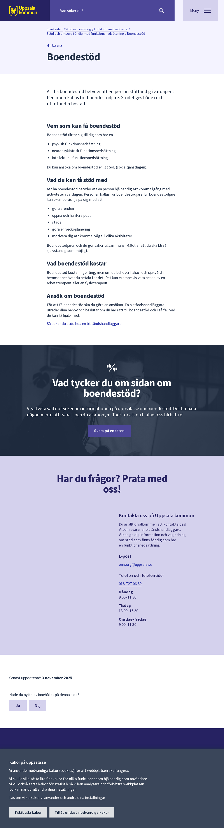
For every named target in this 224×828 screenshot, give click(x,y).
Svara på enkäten (109, 430)
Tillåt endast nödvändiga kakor (82, 812)
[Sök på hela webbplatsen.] (88, 10)
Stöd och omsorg (78, 29)
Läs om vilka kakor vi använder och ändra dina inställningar (57, 797)
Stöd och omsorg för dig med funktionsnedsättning (85, 33)
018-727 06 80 (130, 583)
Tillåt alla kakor (28, 812)
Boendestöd (136, 33)
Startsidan (55, 29)
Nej (38, 705)
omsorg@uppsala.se (135, 564)
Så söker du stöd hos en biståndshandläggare (84, 323)
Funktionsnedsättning (111, 29)
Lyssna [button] (57, 45)
